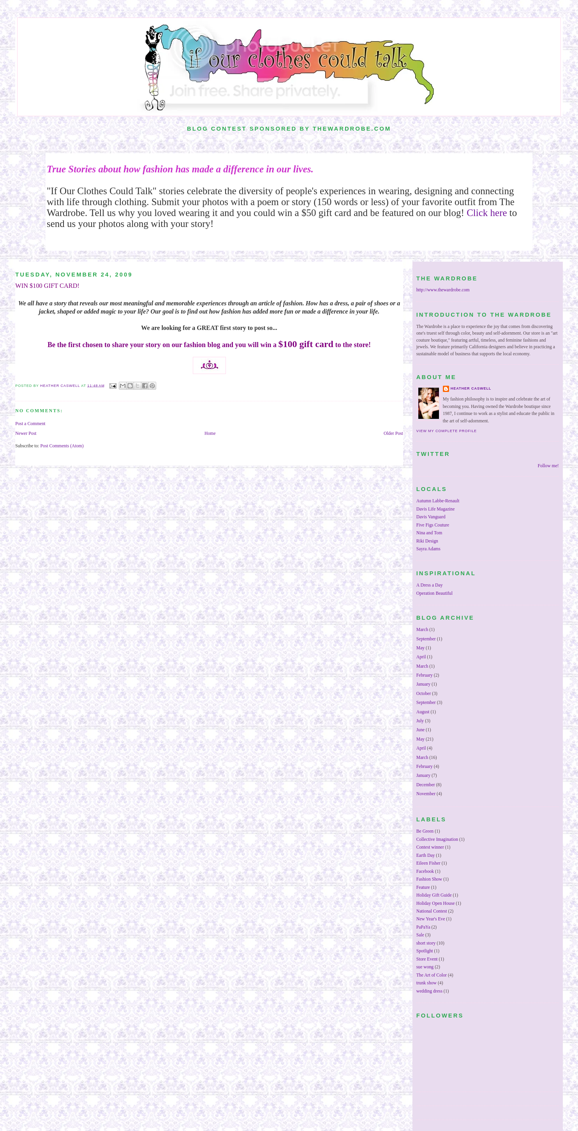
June (420, 729)
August (423, 711)
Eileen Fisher (428, 863)
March (422, 629)
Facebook (425, 871)
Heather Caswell (471, 388)
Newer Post (25, 433)
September (426, 639)
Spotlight (424, 951)
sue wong (425, 967)
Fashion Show (429, 879)
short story (426, 943)
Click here (487, 212)
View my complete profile (446, 431)
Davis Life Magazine (435, 509)
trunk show (426, 983)
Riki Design (427, 541)
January (423, 684)
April (421, 656)
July (420, 720)
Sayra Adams (428, 548)
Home (210, 433)
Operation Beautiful (434, 593)
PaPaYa (423, 927)
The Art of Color (431, 975)
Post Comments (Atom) (62, 445)
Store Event (427, 959)
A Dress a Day (429, 585)
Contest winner (430, 847)
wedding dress (429, 991)
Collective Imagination (437, 839)
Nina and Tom (429, 532)
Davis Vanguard (431, 516)
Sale (420, 935)
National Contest (431, 911)
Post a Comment (30, 423)
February (424, 675)
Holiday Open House (435, 903)
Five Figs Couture (432, 525)
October (423, 693)
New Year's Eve (430, 919)
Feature (423, 887)
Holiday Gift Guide (434, 895)
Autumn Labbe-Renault (438, 500)
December (425, 784)
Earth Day (425, 855)
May (420, 648)
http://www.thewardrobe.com (443, 289)
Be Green (425, 831)
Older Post (393, 433)
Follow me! (548, 465)
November (425, 793)
